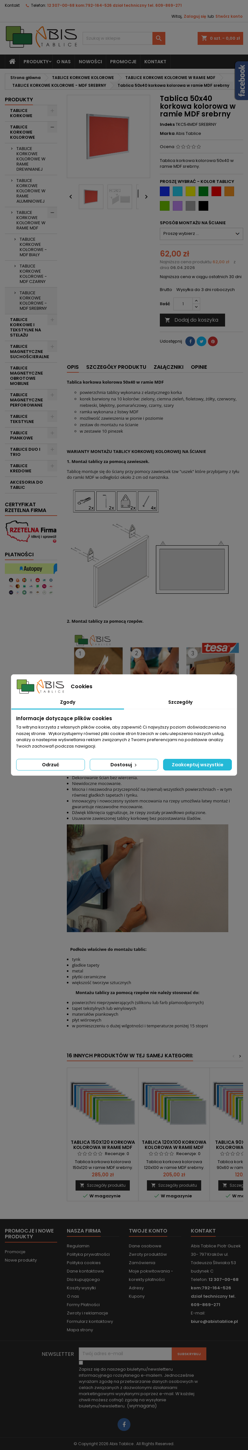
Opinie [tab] (199, 367)
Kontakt (12, 5)
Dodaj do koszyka (191, 320)
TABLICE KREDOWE (20, 468)
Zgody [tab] (67, 702)
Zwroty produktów (148, 1254)
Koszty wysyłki (81, 1288)
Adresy (136, 1288)
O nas (64, 61)
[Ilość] (183, 303)
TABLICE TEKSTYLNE (22, 419)
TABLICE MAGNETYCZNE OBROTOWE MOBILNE (26, 376)
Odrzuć (50, 764)
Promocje (15, 1252)
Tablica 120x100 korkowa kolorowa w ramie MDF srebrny (174, 1147)
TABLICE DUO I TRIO (25, 452)
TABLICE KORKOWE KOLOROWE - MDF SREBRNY (33, 300)
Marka (167, 133)
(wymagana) (138, 1387)
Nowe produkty (21, 1260)
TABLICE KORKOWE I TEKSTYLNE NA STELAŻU (25, 327)
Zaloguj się (195, 16)
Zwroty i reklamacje (87, 1313)
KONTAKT (155, 61)
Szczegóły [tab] (180, 702)
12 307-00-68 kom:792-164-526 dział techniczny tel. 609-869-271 (114, 5)
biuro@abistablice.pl (214, 1321)
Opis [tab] (73, 367)
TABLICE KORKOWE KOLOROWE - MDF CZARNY (33, 274)
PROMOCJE (123, 61)
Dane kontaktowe (85, 1271)
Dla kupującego (83, 1279)
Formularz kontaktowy (90, 1321)
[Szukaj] (124, 38)
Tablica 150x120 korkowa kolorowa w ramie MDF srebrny (103, 1147)
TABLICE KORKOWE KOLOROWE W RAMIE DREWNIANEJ (31, 159)
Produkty (36, 61)
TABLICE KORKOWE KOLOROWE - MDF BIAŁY (33, 247)
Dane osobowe (145, 1246)
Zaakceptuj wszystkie (197, 764)
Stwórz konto (229, 16)
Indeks (167, 124)
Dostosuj (124, 764)
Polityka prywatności (88, 1254)
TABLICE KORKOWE (21, 113)
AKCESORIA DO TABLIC (26, 484)
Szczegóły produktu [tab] (116, 367)
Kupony (137, 1296)
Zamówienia (142, 1263)
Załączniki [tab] (168, 367)
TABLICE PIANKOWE (21, 435)
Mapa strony (80, 1330)
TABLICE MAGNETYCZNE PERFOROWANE (26, 400)
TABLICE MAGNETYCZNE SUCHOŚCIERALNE (29, 351)
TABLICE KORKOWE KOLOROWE (22, 132)
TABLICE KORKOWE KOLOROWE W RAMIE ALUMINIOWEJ (31, 190)
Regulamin (78, 1246)
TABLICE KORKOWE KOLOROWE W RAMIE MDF (31, 220)
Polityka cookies (84, 1263)
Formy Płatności (83, 1305)
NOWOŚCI (90, 61)
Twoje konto (148, 1230)
